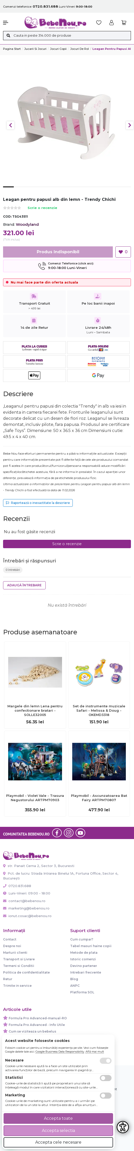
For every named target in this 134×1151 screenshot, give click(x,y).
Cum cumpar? (81, 939)
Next (129, 125)
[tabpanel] (67, 123)
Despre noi (12, 946)
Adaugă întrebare (24, 585)
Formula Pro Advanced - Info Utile (37, 1025)
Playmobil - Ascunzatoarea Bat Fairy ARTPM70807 (99, 798)
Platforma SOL (82, 992)
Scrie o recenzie (42, 208)
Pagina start (12, 49)
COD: (7, 216)
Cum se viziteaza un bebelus (32, 1031)
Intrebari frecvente (85, 972)
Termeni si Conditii (18, 966)
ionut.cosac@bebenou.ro (27, 916)
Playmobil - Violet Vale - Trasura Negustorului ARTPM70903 (35, 798)
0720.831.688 (17, 886)
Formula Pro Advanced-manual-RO (38, 1018)
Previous (10, 125)
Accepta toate (58, 1118)
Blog (74, 979)
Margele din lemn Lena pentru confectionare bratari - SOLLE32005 (35, 710)
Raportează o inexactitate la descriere (38, 503)
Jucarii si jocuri (35, 49)
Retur (7, 979)
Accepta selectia (58, 1130)
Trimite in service (17, 986)
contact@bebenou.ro (24, 901)
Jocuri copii (58, 49)
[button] (11, 22)
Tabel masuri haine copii (91, 946)
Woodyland (27, 224)
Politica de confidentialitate (26, 972)
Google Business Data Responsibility (59, 1051)
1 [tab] (8, 190)
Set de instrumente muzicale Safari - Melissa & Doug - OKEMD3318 (99, 710)
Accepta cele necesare (58, 1142)
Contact (9, 939)
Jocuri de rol (79, 49)
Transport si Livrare (19, 959)
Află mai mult (95, 1051)
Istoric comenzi (83, 959)
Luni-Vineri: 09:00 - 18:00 (26, 893)
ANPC (75, 986)
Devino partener (83, 966)
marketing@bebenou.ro (26, 908)
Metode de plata (84, 952)
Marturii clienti (15, 952)
